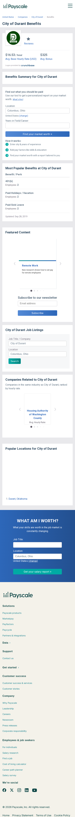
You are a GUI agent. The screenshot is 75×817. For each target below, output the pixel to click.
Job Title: (18, 539)
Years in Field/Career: (17, 120)
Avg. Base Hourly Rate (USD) (20, 59)
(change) (23, 116)
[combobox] (37, 110)
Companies (23, 17)
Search (15, 361)
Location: (10, 106)
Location (13, 349)
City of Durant (37, 17)
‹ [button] (14, 263)
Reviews (28, 43)
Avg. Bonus (46, 59)
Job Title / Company (20, 338)
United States (8, 17)
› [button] (60, 263)
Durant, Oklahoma (18, 498)
